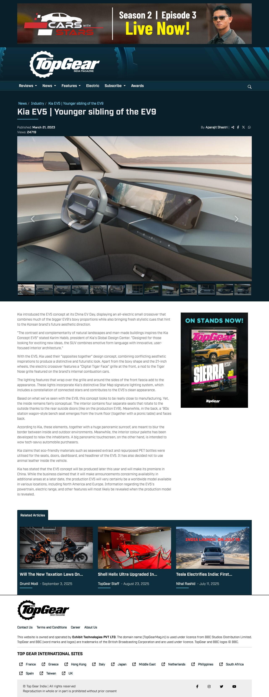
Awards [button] (137, 85)
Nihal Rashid (185, 583)
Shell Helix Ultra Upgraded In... (127, 573)
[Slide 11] (206, 289)
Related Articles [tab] (32, 515)
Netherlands (173, 664)
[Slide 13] (242, 289)
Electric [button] (92, 85)
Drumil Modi (29, 583)
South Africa (231, 664)
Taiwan (48, 673)
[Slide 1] (26, 289)
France (27, 664)
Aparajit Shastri (217, 127)
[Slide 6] (116, 289)
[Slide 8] (152, 289)
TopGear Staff (108, 583)
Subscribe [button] (114, 85)
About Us (90, 627)
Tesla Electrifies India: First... (204, 573)
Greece (50, 664)
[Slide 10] (188, 289)
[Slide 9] (170, 289)
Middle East (144, 664)
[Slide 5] (98, 289)
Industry (37, 103)
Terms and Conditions (52, 627)
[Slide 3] (62, 289)
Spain (26, 673)
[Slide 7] (134, 289)
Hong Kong (75, 664)
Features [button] (70, 85)
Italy (98, 664)
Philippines (202, 664)
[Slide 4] (80, 289)
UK (67, 673)
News (22, 103)
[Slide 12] (224, 289)
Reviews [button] (26, 85)
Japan (118, 664)
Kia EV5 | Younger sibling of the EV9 (75, 103)
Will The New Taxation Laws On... (51, 573)
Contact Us (25, 627)
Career (75, 627)
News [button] (47, 85)
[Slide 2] (44, 289)
